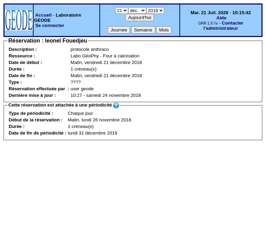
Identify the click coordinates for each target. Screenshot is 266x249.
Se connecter (49, 25)
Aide (221, 17)
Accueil (43, 15)
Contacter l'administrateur (223, 25)
